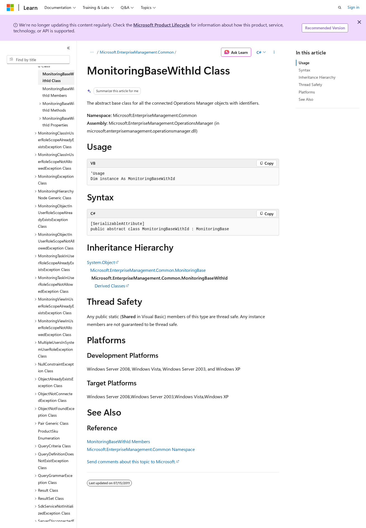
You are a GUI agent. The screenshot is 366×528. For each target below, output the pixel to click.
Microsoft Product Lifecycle (161, 25)
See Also (306, 99)
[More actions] (274, 52)
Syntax (304, 70)
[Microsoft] (10, 7)
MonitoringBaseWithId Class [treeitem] (58, 77)
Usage (304, 62)
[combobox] (38, 59)
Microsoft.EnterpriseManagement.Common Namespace (141, 449)
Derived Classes (110, 286)
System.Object (101, 262)
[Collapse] (68, 48)
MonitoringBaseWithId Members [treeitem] (58, 92)
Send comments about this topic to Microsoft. (131, 461)
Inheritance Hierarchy (317, 77)
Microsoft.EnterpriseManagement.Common (137, 52)
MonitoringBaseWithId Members (118, 441)
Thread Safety (310, 84)
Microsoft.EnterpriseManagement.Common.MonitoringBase (148, 270)
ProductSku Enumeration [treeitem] (49, 434)
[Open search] (339, 8)
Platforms (307, 92)
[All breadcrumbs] (92, 52)
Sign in (353, 7)
